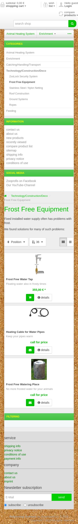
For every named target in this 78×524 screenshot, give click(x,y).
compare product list (19, 146)
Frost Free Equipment (22, 82)
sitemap (11, 150)
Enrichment (47, 33)
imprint (8, 481)
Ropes (12, 104)
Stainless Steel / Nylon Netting (26, 87)
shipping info (14, 154)
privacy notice (15, 158)
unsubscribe (34, 505)
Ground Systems (18, 99)
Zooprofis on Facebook (21, 181)
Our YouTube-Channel (20, 185)
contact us (13, 129)
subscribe (12, 505)
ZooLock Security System (23, 76)
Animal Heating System (20, 33)
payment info (12, 458)
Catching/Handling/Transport (23, 64)
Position (16, 242)
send (61, 497)
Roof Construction (19, 93)
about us (11, 133)
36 (38, 242)
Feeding (11, 110)
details (43, 297)
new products (15, 138)
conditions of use (17, 163)
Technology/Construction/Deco (26, 70)
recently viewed (16, 142)
